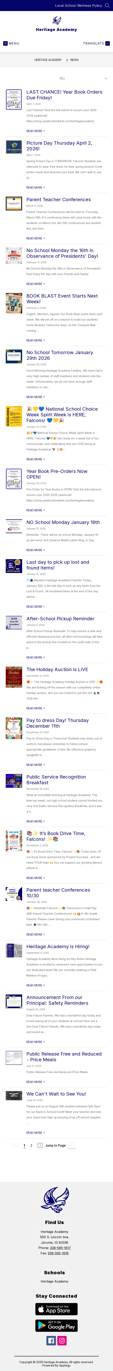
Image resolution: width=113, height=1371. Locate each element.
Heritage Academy (48, 59)
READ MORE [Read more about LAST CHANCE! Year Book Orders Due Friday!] (35, 131)
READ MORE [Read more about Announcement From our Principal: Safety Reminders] (35, 1042)
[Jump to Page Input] (72, 1145)
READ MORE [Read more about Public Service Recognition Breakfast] (35, 821)
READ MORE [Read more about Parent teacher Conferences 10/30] (35, 934)
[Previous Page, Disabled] (15, 1145)
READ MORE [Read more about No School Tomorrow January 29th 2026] (35, 397)
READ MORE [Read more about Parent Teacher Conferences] (35, 238)
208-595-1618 (58, 1253)
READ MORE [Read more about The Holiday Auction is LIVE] (35, 708)
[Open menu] (11, 43)
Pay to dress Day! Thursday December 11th (57, 723)
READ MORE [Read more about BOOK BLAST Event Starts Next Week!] (35, 340)
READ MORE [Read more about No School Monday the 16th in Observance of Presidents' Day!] (35, 284)
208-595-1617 (60, 1248)
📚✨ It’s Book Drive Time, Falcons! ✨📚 (55, 836)
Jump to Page (55, 1145)
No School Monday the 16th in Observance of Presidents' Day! (62, 253)
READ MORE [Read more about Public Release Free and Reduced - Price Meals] (35, 1082)
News (75, 59)
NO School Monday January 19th (63, 522)
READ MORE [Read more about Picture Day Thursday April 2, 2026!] (35, 187)
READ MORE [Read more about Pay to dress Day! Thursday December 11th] (35, 764)
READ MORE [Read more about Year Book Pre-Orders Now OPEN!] (35, 510)
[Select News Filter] (82, 78)
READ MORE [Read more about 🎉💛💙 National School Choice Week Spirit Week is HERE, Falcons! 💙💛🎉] (35, 459)
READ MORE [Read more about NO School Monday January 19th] (35, 550)
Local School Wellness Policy (78, 5)
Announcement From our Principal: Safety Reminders (57, 1000)
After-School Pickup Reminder (60, 618)
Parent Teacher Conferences (58, 199)
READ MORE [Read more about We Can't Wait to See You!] (35, 1132)
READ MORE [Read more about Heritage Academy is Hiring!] (35, 985)
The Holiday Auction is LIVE (57, 669)
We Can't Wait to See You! (56, 1094)
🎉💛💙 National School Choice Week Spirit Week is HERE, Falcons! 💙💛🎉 (62, 414)
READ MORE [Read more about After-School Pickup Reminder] (35, 657)
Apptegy (65, 1365)
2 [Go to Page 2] (31, 1145)
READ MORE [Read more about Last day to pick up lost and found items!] (35, 606)
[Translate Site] (96, 43)
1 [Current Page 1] (24, 1145)
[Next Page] (40, 1145)
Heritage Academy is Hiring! (57, 946)
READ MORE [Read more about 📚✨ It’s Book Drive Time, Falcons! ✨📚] (35, 878)
